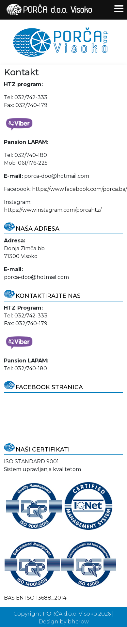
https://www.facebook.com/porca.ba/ (79, 189)
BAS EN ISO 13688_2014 (35, 598)
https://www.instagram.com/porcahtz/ (53, 210)
